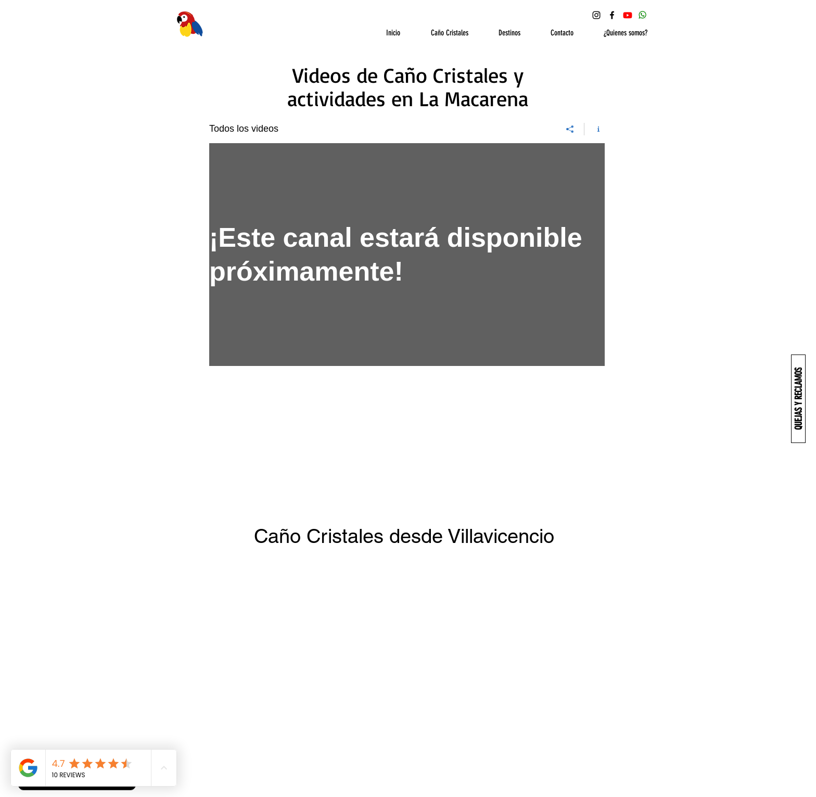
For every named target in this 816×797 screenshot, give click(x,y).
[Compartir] (570, 129)
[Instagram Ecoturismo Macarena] (596, 15)
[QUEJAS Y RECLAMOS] (798, 399)
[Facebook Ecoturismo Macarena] (612, 15)
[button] (442, 33)
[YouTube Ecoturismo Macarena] (627, 15)
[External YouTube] (408, 654)
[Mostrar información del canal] (594, 129)
